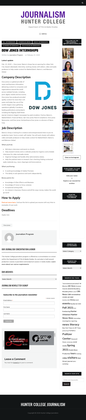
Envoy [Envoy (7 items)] (72, 300)
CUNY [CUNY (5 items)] (71, 297)
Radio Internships (41, 42)
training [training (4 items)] (78, 353)
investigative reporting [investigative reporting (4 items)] (69, 321)
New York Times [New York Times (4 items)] (67, 328)
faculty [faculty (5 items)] (72, 304)
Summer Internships (11, 45)
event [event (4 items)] (77, 300)
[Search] (73, 380)
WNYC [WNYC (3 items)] (74, 361)
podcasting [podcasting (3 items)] (65, 330)
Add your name (71, 176)
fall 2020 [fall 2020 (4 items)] (78, 304)
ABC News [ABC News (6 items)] (72, 286)
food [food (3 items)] (75, 308)
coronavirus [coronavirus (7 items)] (75, 294)
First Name (6, 307)
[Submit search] (66, 384)
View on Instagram (72, 157)
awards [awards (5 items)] (70, 289)
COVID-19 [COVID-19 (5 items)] (65, 297)
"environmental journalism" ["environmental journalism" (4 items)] (70, 283)
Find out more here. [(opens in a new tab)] (9, 202)
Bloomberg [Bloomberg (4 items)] (76, 288)
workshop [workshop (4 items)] (65, 364)
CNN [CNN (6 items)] (69, 294)
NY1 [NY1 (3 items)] (74, 328)
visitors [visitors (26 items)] (72, 357)
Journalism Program (16, 55)
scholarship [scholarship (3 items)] (70, 342)
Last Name (6, 313)
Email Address (8, 300)
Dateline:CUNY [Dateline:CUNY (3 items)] (66, 300)
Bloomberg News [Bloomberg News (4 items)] (67, 291)
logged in (16, 363)
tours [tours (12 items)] (73, 353)
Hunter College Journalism (43, 404)
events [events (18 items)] (66, 303)
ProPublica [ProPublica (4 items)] (72, 330)
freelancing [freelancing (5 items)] (66, 311)
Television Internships (31, 45)
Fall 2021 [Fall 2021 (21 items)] (67, 307)
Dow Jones (7, 225)
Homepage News (24, 42)
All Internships (9, 42)
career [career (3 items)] (74, 291)
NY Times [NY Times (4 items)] (78, 328)
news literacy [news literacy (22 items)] (70, 324)
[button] (43, 34)
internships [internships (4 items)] (76, 318)
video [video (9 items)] (64, 358)
